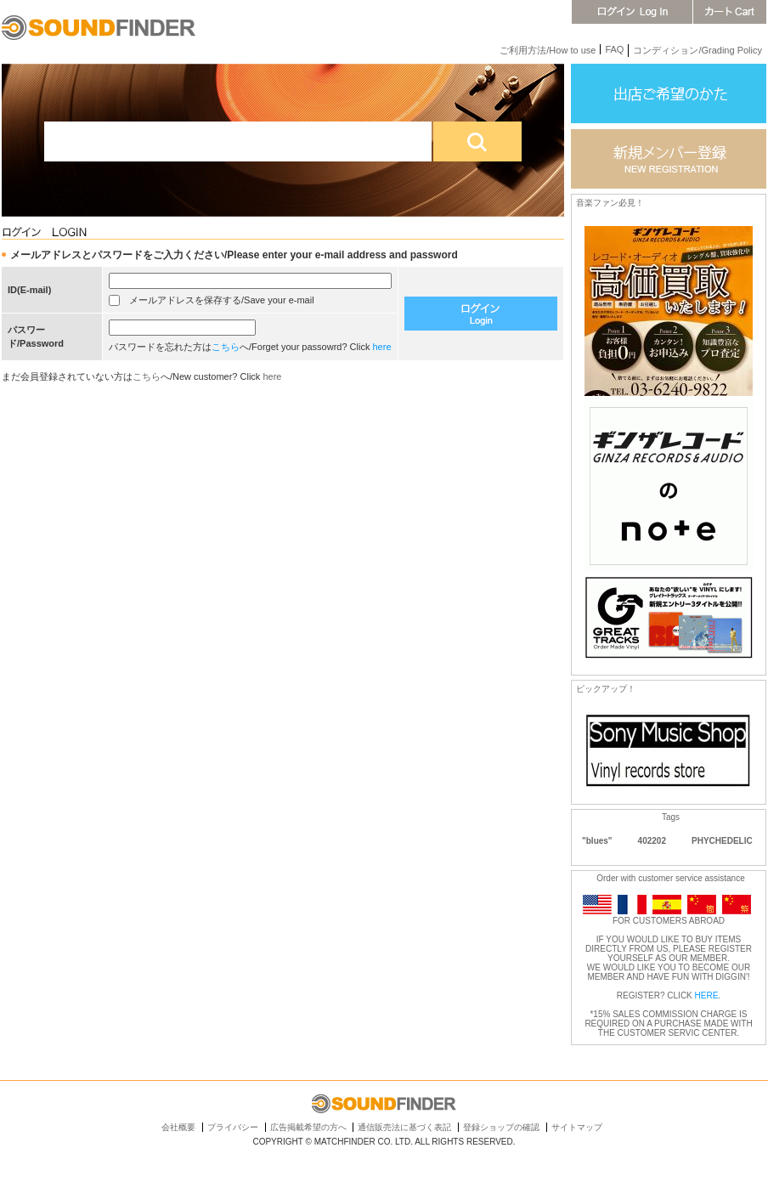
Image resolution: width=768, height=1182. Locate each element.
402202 (652, 840)
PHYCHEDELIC (722, 840)
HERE (707, 995)
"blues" (597, 840)
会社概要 (178, 1127)
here (382, 347)
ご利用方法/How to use (548, 50)
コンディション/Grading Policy (697, 50)
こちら (226, 347)
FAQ (614, 49)
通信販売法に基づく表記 (404, 1127)
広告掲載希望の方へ (308, 1127)
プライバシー (232, 1127)
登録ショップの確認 (501, 1127)
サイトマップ (576, 1127)
